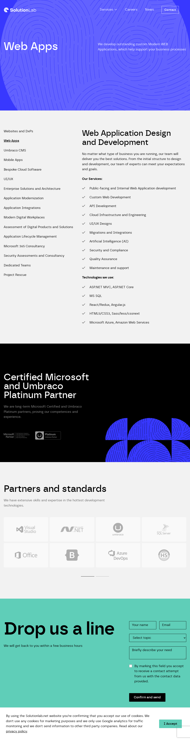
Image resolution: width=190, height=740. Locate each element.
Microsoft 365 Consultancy (24, 246)
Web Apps (11, 140)
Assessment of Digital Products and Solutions (38, 227)
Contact (170, 9)
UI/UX (8, 179)
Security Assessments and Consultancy (34, 255)
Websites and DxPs (18, 131)
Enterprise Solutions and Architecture (32, 188)
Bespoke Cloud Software (22, 169)
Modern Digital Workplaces (24, 217)
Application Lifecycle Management (30, 236)
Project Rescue (15, 274)
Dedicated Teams (17, 265)
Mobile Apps (13, 159)
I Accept (170, 723)
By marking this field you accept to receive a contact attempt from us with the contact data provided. (159, 674)
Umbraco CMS (15, 150)
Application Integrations (22, 207)
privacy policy (16, 731)
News (149, 9)
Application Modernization (24, 198)
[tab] (87, 571)
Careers (131, 9)
